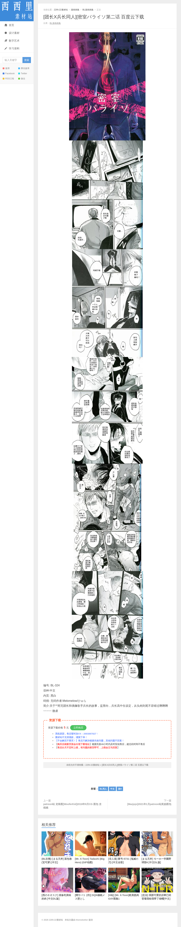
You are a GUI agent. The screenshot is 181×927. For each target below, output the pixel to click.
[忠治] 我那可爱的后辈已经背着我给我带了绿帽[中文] (157, 884)
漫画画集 (75, 9)
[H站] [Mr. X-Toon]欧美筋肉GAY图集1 (124, 884)
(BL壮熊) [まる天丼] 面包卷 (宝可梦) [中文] (57, 847)
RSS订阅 (8, 78)
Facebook (9, 73)
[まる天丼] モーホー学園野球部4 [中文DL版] (157, 847)
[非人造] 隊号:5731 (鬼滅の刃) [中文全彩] (124, 847)
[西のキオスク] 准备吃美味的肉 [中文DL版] (57, 884)
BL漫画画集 (88, 9)
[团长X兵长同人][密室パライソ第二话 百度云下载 (93, 16)
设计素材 (11, 32)
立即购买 (78, 727)
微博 (6, 68)
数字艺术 (11, 40)
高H (120, 789)
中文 (112, 789)
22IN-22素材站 (17, 10)
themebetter (82, 920)
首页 (9, 25)
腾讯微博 (23, 68)
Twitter (22, 73)
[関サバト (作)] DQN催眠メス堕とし (91, 884)
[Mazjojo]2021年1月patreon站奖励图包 (149, 804)
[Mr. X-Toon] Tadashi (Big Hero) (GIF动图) (91, 847)
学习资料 (11, 48)
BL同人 (103, 789)
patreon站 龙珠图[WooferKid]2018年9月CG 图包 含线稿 (72, 806)
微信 (21, 78)
